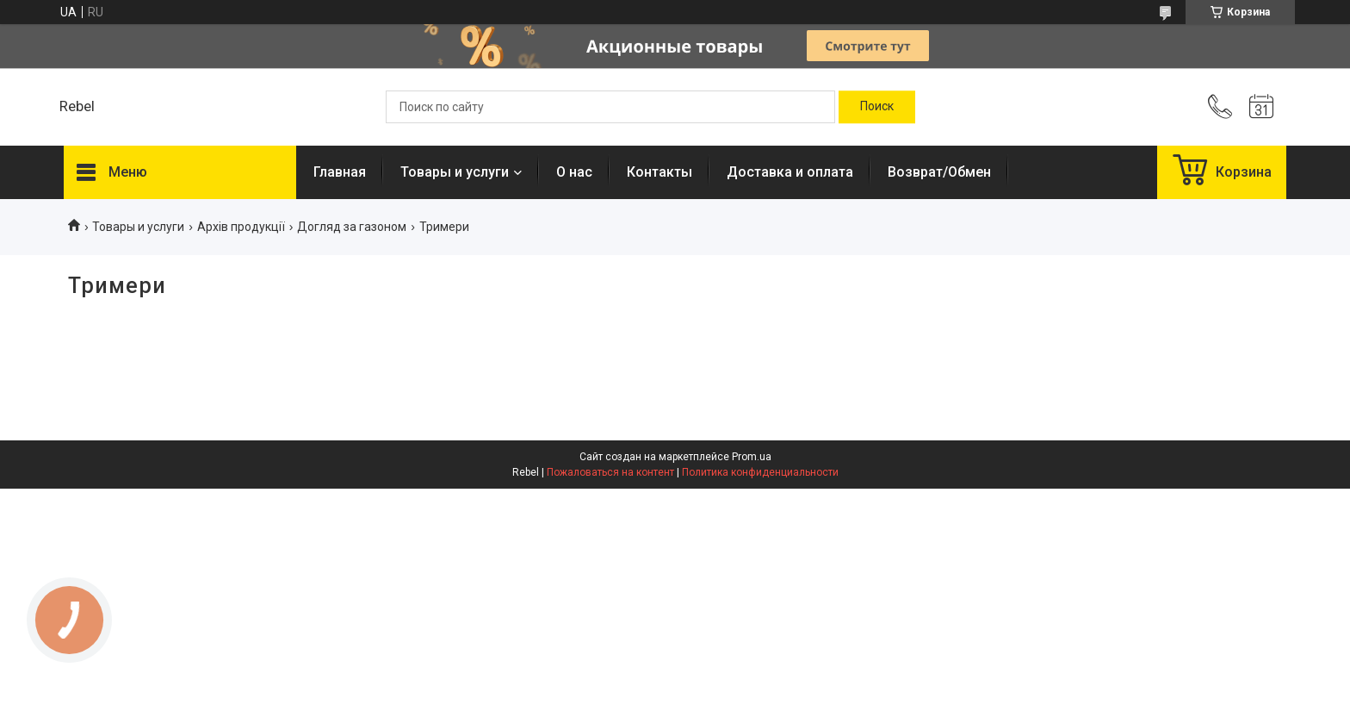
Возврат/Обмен (939, 172)
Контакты (659, 172)
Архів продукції (241, 227)
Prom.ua (751, 457)
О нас (574, 172)
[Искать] (877, 106)
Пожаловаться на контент (610, 472)
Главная (339, 172)
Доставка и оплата (790, 172)
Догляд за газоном (351, 227)
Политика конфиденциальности (760, 472)
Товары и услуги (454, 172)
